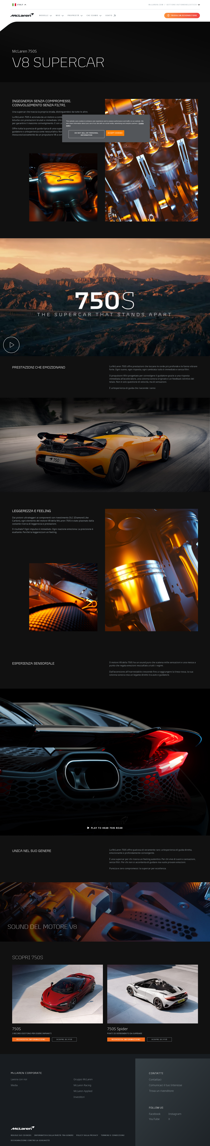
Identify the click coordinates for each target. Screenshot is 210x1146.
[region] (106, 128)
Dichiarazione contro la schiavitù (30, 1140)
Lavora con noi (19, 1079)
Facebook (154, 1114)
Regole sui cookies (21, 1135)
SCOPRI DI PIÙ (64, 1039)
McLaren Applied (83, 1091)
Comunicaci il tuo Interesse (165, 1085)
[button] (105, 297)
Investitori (79, 1097)
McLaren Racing (82, 1085)
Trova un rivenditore (161, 1091)
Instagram (174, 1114)
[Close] (146, 118)
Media (14, 1085)
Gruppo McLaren (83, 1079)
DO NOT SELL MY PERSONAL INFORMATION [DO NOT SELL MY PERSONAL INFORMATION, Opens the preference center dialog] (86, 134)
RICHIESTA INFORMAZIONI (31, 1039)
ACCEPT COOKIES (115, 133)
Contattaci (155, 1079)
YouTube (154, 1119)
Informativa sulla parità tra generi (54, 1135)
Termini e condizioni (113, 1135)
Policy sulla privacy (87, 1135)
